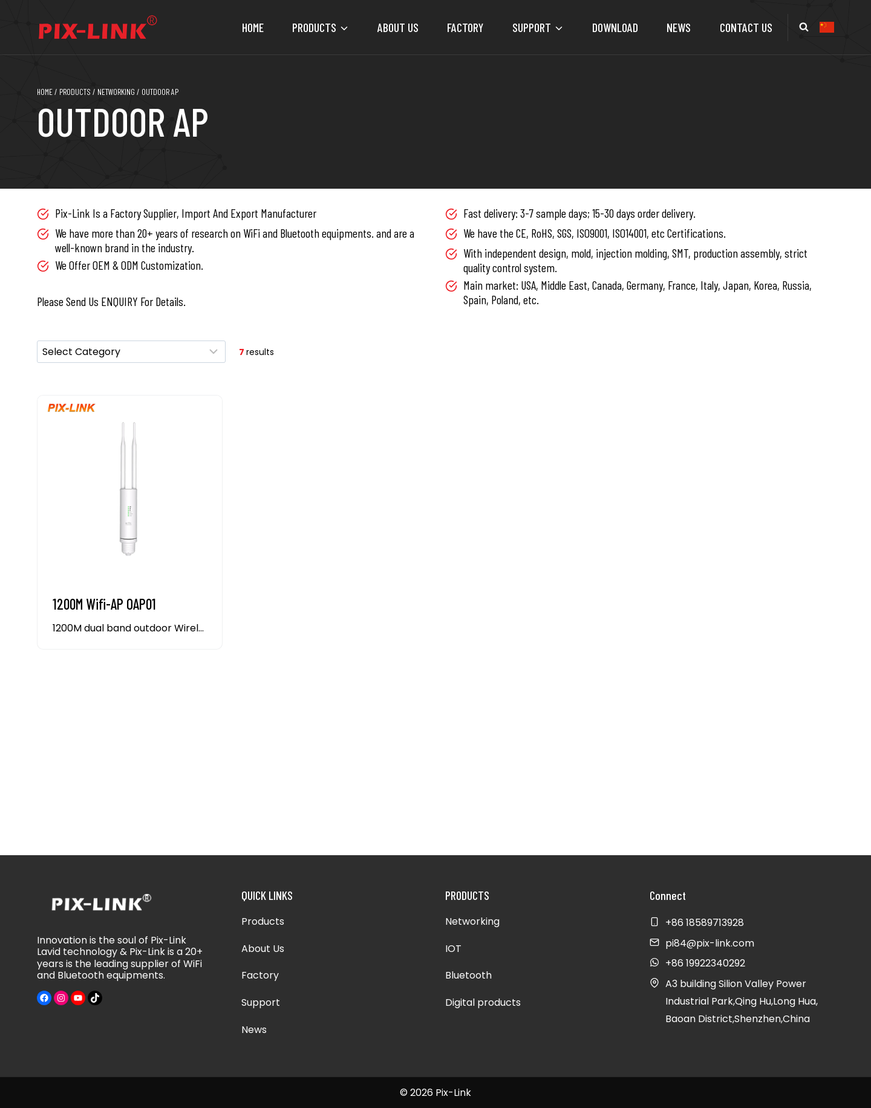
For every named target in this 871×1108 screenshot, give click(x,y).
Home (253, 27)
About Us (398, 27)
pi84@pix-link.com (709, 943)
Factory (465, 27)
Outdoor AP (123, 121)
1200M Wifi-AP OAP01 (104, 604)
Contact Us (746, 27)
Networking (472, 921)
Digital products (483, 1002)
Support (260, 1002)
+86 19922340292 (705, 963)
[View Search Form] (804, 27)
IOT (453, 949)
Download (615, 27)
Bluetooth (468, 975)
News (679, 27)
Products (262, 921)
